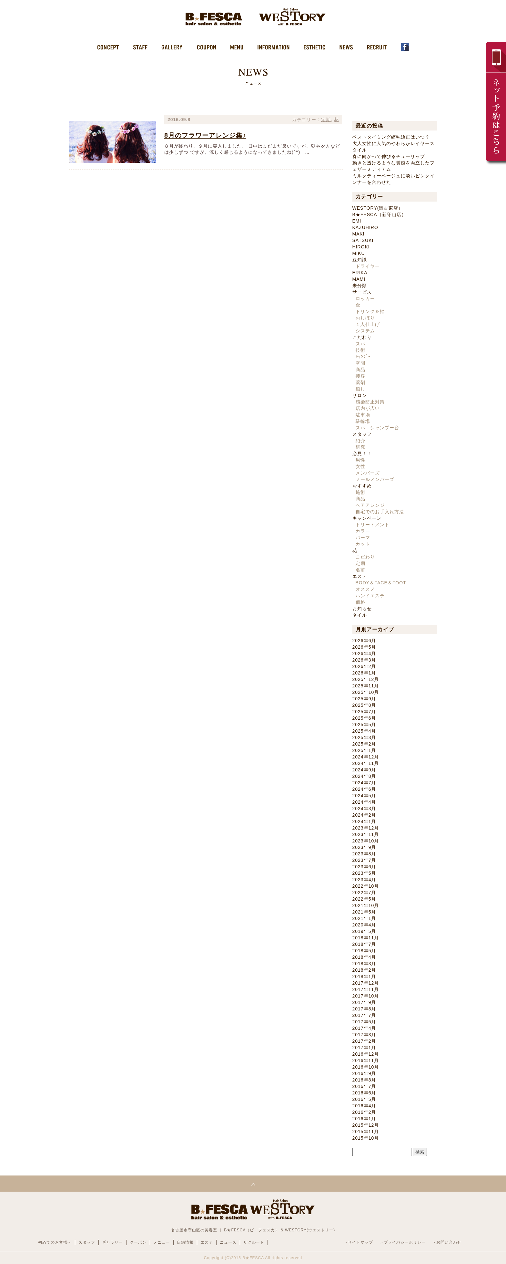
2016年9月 (364, 1073)
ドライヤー (368, 266)
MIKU (358, 253)
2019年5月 (364, 931)
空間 (360, 363)
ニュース (228, 1242)
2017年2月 (364, 1041)
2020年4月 (364, 924)
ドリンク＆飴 (370, 311)
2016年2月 (364, 1112)
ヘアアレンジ (370, 505)
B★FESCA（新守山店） (379, 214)
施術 (360, 492)
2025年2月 (364, 744)
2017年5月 (364, 1021)
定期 (326, 119)
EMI (356, 221)
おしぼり (365, 317)
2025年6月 (364, 718)
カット (363, 544)
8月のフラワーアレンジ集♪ (205, 135)
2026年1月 (364, 672)
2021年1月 (364, 918)
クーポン (138, 1242)
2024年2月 (364, 815)
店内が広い (368, 408)
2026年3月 (364, 660)
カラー (363, 531)
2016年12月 (365, 1054)
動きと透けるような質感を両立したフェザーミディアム (393, 166)
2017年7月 (364, 1015)
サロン (359, 395)
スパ (360, 343)
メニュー (161, 1242)
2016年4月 (364, 1105)
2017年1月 (364, 1047)
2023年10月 (365, 840)
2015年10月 (365, 1138)
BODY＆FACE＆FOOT (381, 582)
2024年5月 (364, 795)
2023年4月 (364, 879)
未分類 (359, 285)
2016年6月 (364, 1092)
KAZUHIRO (365, 227)
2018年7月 (364, 944)
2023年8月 (364, 853)
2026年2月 (364, 666)
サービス (362, 292)
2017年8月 (364, 1008)
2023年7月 (364, 860)
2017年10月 (365, 995)
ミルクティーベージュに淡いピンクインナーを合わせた (393, 179)
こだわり (362, 337)
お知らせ (362, 608)
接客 (360, 376)
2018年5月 (364, 950)
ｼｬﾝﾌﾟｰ (363, 356)
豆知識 (359, 259)
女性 (360, 466)
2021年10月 (365, 905)
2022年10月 (365, 886)
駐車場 (363, 414)
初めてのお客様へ (55, 1242)
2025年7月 (364, 711)
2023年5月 (364, 873)
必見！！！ (364, 453)
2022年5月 (364, 899)
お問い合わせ (448, 1242)
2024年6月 (364, 789)
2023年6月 (364, 866)
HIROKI (361, 246)
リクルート (253, 1242)
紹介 (360, 440)
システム (365, 330)
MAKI (358, 233)
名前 (360, 569)
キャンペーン (366, 518)
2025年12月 (365, 679)
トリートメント (373, 524)
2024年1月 (364, 821)
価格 (360, 602)
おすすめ (362, 485)
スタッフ (362, 434)
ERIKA (360, 272)
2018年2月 (364, 970)
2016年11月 (365, 1060)
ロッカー (365, 298)
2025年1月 (364, 750)
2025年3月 (364, 737)
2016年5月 (364, 1099)
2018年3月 (364, 963)
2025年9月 (364, 698)
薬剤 (360, 382)
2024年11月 (365, 763)
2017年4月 (364, 1028)
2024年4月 (364, 802)
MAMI (359, 279)
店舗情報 (185, 1242)
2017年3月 (364, 1034)
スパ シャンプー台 (377, 427)
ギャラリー (112, 1242)
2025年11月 (365, 685)
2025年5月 (364, 724)
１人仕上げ (368, 324)
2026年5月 (364, 647)
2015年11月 (365, 1131)
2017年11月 (365, 989)
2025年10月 (365, 692)
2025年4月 (364, 731)
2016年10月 (365, 1067)
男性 (360, 460)
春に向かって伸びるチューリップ (388, 156)
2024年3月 (364, 808)
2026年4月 (364, 653)
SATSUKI (363, 240)
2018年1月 (364, 976)
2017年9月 (364, 1002)
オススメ (365, 589)
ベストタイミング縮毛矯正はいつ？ (391, 137)
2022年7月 (364, 892)
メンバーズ (368, 472)
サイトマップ (360, 1242)
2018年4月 (364, 957)
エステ (359, 576)
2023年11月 (365, 834)
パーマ (363, 537)
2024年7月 (364, 782)
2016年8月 (364, 1079)
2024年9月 (364, 769)
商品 (360, 369)
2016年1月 (364, 1118)
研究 (360, 447)
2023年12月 (365, 827)
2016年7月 (364, 1086)
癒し (360, 389)
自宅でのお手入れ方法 (380, 511)
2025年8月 (364, 705)
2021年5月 (364, 911)
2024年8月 (364, 776)
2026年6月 (364, 640)
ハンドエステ (370, 595)
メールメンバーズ (375, 479)
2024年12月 (365, 756)
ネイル (359, 615)
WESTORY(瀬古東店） (377, 208)
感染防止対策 (370, 401)
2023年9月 (364, 847)
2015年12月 (365, 1125)
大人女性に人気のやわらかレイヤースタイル (393, 146)
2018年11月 (365, 937)
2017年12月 (365, 983)
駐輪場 (363, 421)
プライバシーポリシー (405, 1242)
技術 (360, 350)
